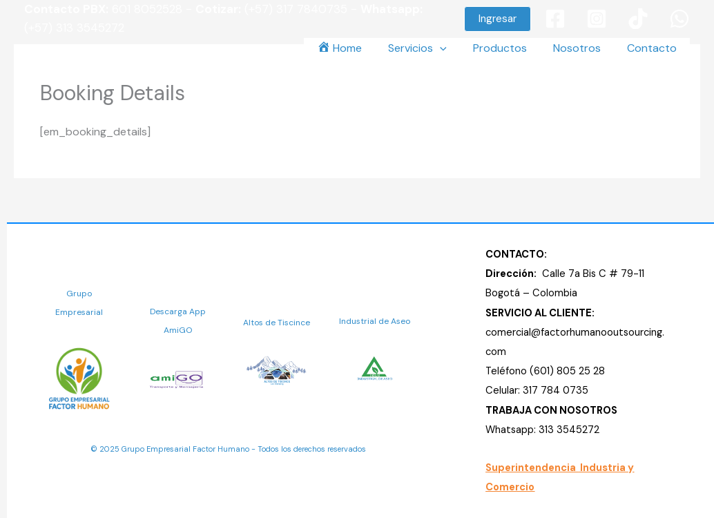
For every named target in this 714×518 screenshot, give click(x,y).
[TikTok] (638, 18)
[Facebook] (555, 18)
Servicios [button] (432, 48)
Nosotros (583, 48)
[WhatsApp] (679, 18)
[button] (497, 19)
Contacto (654, 48)
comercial (508, 332)
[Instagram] (596, 18)
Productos (510, 48)
